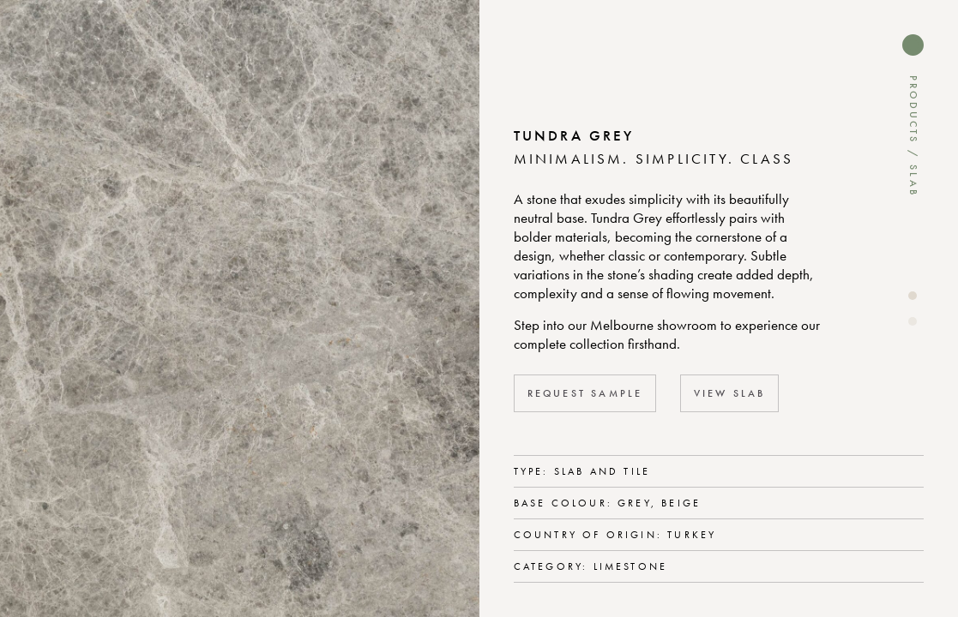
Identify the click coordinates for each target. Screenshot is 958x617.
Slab (913, 181)
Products (913, 110)
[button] (912, 295)
